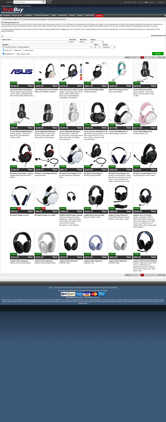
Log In (135, 2)
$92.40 (137, 257)
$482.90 (113, 211)
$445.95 (40, 86)
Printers (72, 15)
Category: (5, 44)
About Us (10, 2)
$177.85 (113, 128)
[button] (158, 53)
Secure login (93, 287)
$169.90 (89, 169)
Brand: (93, 39)
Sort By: (105, 44)
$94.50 (14, 211)
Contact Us (57, 287)
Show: (96, 44)
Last (163, 57)
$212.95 (64, 257)
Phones (79, 15)
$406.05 (89, 128)
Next (159, 57)
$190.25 (64, 211)
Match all (7, 50)
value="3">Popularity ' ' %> (108, 47)
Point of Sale (89, 15)
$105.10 (113, 86)
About (51, 287)
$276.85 (64, 86)
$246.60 (15, 86)
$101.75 (89, 211)
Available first (8, 54)
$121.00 (15, 257)
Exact (27, 50)
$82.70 (63, 169)
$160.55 (113, 169)
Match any (16, 50)
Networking (63, 15)
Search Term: (6, 39)
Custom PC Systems (42, 15)
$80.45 (14, 128)
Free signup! (102, 287)
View (30, 86)
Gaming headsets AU (158, 35)
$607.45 (89, 86)
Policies (85, 287)
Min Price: (72, 39)
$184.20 (15, 169)
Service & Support (68, 287)
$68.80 (137, 86)
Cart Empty (160, 2)
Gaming (99, 15)
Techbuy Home (12, 15)
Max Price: (83, 39)
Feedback (78, 287)
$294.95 (138, 211)
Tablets (53, 15)
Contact (141, 2)
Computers (28, 15)
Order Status (128, 2)
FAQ (109, 287)
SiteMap (114, 287)
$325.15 (40, 169)
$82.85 (137, 169)
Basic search (22, 54)
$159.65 (40, 128)
